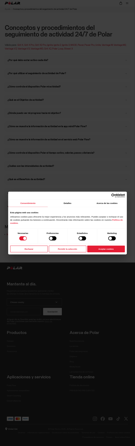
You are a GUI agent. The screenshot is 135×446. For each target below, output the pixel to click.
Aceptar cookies (106, 249)
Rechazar (29, 249)
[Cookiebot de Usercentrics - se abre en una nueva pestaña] (113, 196)
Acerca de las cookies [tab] (107, 203)
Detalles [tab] (67, 203)
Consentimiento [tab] (28, 203)
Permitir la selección (67, 249)
